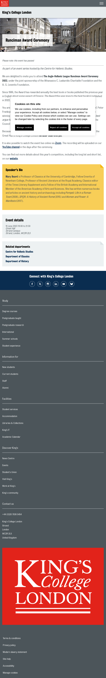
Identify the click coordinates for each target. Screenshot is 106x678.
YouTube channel (11, 147)
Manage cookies (20, 673)
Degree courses (21, 312)
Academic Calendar (22, 437)
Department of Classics (17, 256)
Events (16, 466)
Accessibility (18, 666)
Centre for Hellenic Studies (19, 251)
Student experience (22, 346)
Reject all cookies (58, 127)
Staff (15, 382)
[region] (53, 116)
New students (19, 368)
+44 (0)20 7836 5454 (12, 514)
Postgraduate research (24, 326)
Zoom (58, 143)
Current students (21, 375)
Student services (21, 410)
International (19, 333)
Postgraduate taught (23, 319)
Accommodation (21, 417)
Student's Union (20, 473)
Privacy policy (19, 645)
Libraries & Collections (24, 424)
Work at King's (20, 487)
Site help (16, 659)
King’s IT (17, 431)
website (14, 159)
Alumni (16, 388)
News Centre (19, 459)
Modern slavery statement (24, 652)
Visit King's (18, 480)
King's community (21, 493)
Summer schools (21, 339)
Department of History (17, 261)
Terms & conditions (21, 638)
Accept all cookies (81, 127)
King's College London (16, 12)
